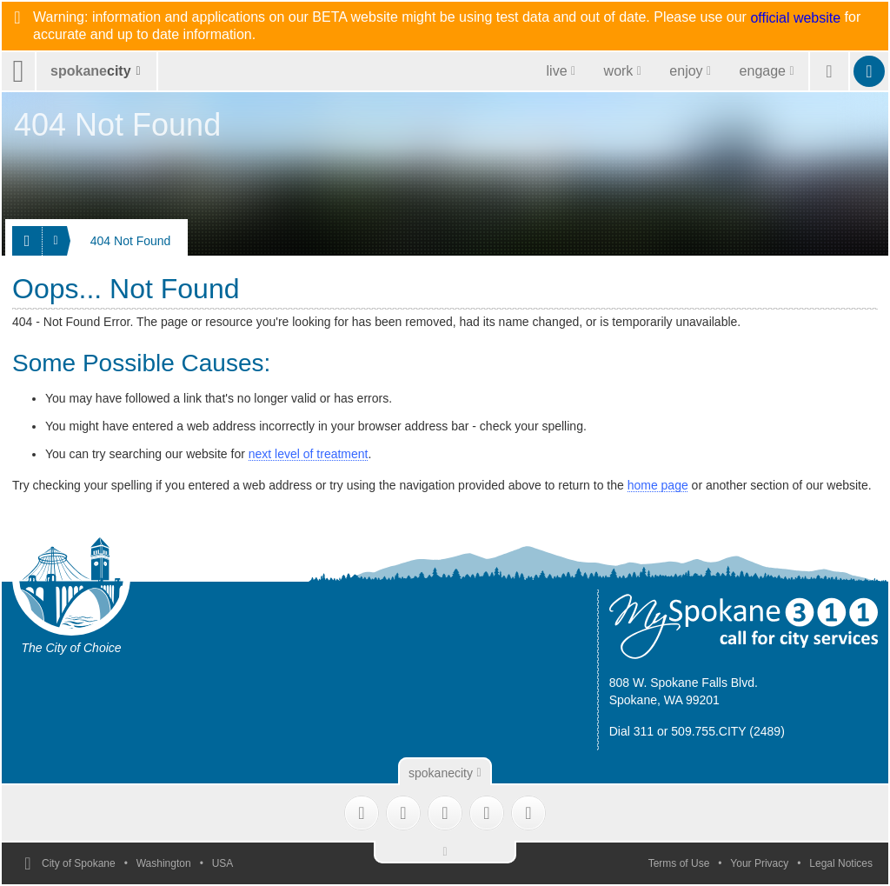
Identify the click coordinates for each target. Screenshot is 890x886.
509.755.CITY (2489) (728, 731)
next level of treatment (309, 454)
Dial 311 (631, 731)
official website (795, 18)
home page (658, 485)
